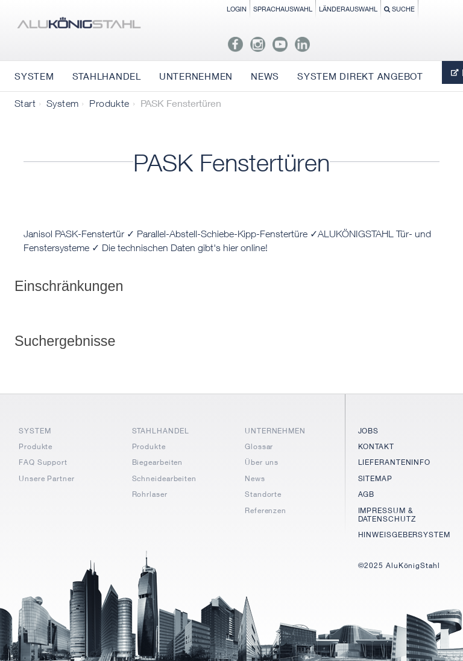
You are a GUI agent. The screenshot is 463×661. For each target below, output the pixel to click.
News (255, 478)
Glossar (259, 446)
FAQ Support (43, 462)
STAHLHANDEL (160, 430)
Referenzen (265, 510)
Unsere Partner (47, 478)
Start (25, 103)
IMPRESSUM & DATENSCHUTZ (387, 514)
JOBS (368, 430)
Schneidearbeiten (164, 478)
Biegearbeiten (157, 462)
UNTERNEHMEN (275, 430)
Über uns (262, 462)
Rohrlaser (150, 494)
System (62, 103)
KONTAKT (376, 446)
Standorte (263, 494)
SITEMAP (375, 478)
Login (237, 9)
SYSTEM (35, 430)
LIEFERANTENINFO (394, 462)
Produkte (109, 103)
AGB (366, 494)
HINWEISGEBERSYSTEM (404, 534)
